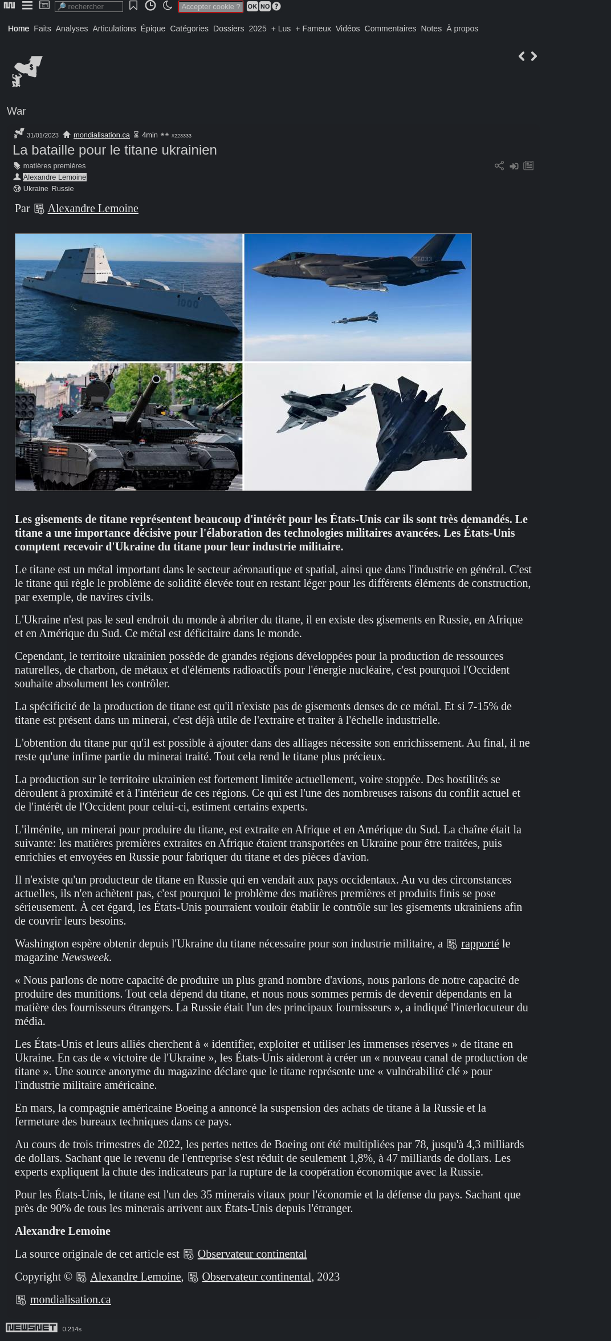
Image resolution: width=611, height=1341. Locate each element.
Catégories (189, 28)
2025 (258, 28)
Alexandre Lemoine (54, 177)
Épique (153, 28)
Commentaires (391, 28)
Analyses (72, 28)
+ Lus (281, 28)
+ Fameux (313, 28)
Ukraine (35, 188)
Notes (431, 28)
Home (18, 28)
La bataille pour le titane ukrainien (115, 149)
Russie (62, 188)
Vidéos (348, 28)
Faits (42, 28)
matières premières (54, 165)
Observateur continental (252, 1253)
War (16, 111)
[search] (89, 6)
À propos (462, 28)
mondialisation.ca (102, 135)
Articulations (114, 28)
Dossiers (228, 28)
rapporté (480, 943)
